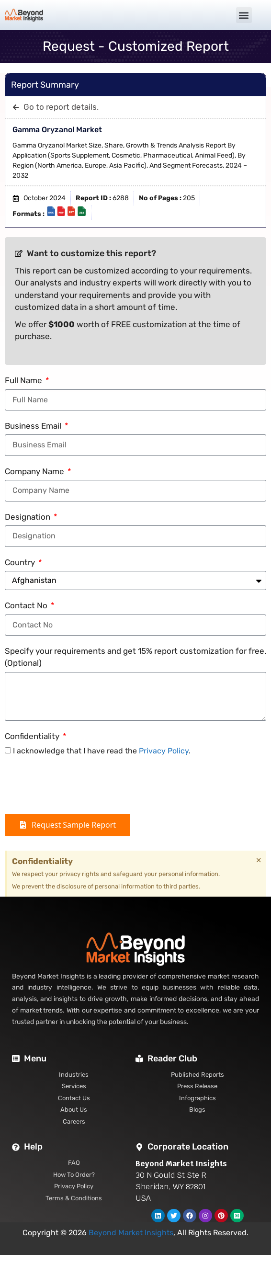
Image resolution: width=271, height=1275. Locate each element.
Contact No (27, 605)
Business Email (34, 426)
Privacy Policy (164, 750)
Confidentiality (33, 736)
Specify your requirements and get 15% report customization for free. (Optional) (135, 657)
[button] (244, 15)
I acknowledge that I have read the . (102, 750)
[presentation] (77, 785)
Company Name (35, 471)
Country (21, 562)
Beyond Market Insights (131, 1232)
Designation (28, 517)
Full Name (24, 380)
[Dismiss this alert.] (259, 860)
